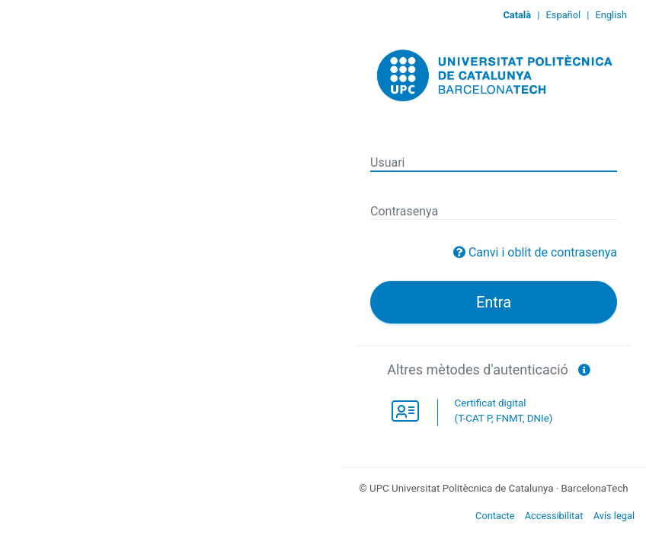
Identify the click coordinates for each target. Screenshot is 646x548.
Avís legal (614, 515)
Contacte (495, 515)
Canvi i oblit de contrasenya (543, 252)
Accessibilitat (554, 515)
